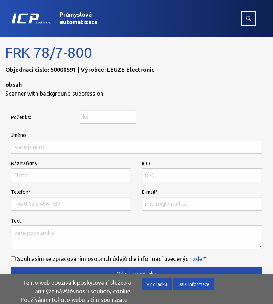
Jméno (136, 143)
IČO (202, 171)
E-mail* (202, 199)
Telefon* (71, 199)
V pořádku (156, 284)
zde (197, 259)
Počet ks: (21, 117)
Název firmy (71, 171)
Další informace (193, 284)
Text (136, 233)
